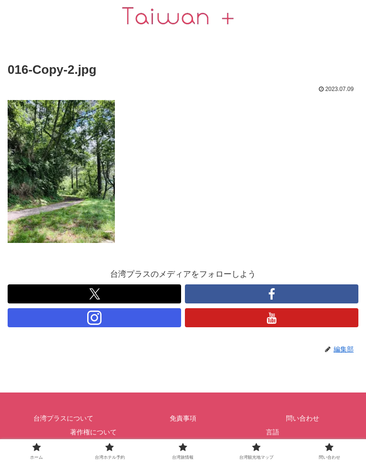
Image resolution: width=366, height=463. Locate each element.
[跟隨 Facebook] (271, 293)
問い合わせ (302, 418)
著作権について (93, 432)
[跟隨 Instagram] (94, 317)
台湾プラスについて (63, 418)
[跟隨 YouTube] (271, 317)
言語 (272, 432)
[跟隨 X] (94, 293)
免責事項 (183, 418)
